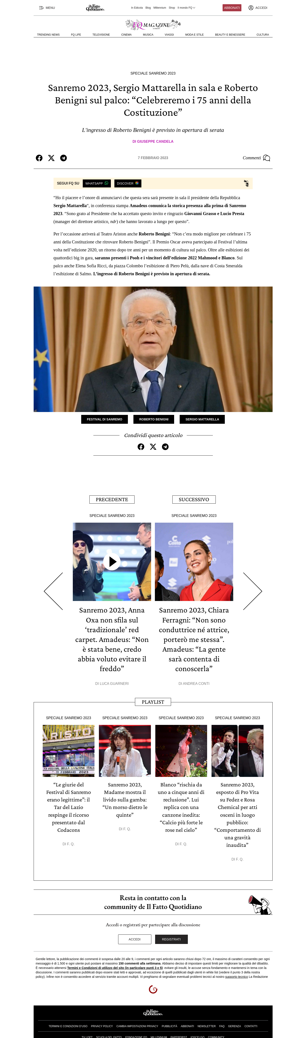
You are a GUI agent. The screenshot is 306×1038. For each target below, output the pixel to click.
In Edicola (137, 7)
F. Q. (71, 843)
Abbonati (232, 8)
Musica (148, 34)
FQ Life (76, 34)
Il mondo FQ (187, 8)
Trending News (48, 34)
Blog (148, 7)
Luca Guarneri (114, 683)
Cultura (263, 34)
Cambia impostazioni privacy (137, 1025)
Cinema (126, 34)
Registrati (171, 938)
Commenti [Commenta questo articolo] (256, 157)
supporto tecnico (236, 976)
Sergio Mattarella (202, 419)
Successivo (194, 499)
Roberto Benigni (153, 419)
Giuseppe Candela (155, 141)
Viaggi (169, 34)
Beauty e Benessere (230, 34)
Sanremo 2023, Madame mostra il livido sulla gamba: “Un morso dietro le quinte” (124, 799)
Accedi (135, 938)
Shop (172, 7)
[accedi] (258, 8)
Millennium (159, 7)
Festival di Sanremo (104, 419)
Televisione (101, 34)
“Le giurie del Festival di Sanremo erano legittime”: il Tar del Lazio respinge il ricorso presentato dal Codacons (68, 806)
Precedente (112, 499)
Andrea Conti (196, 683)
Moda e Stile (194, 34)
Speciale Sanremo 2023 (153, 73)
